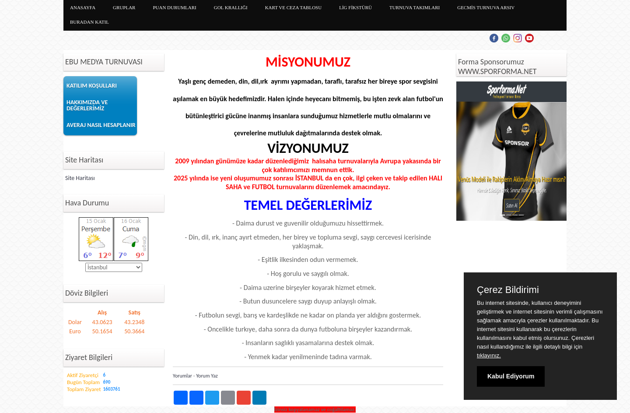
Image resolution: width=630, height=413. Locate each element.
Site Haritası (80, 178)
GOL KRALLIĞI (231, 7)
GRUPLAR (124, 7)
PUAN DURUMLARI (174, 7)
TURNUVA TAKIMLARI (414, 7)
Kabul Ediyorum (510, 376)
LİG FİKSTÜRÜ (355, 7)
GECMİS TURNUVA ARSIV (485, 7)
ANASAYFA (82, 7)
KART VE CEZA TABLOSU (293, 7)
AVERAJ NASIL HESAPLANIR (101, 125)
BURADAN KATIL (89, 22)
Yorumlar (182, 376)
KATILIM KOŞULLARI (91, 85)
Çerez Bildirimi (508, 290)
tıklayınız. (489, 355)
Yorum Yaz (207, 376)
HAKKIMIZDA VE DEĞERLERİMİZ (87, 105)
